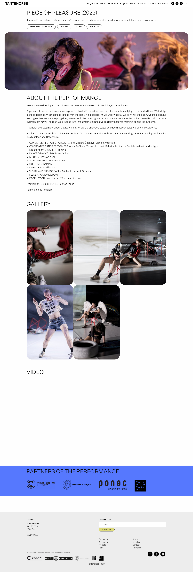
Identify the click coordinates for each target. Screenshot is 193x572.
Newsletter (105, 520)
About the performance (41, 26)
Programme (92, 3)
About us (141, 3)
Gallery (64, 26)
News (103, 3)
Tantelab (47, 190)
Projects (124, 3)
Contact (152, 3)
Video (78, 26)
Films (132, 3)
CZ (186, 3)
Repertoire (113, 3)
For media (163, 3)
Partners (94, 26)
